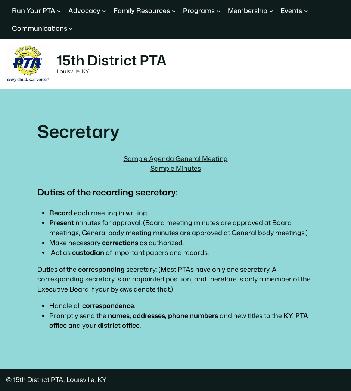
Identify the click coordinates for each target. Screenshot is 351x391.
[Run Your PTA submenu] (59, 11)
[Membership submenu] (271, 11)
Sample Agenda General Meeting (176, 158)
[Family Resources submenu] (174, 11)
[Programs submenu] (219, 11)
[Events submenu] (306, 11)
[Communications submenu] (71, 29)
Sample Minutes (175, 168)
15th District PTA (112, 60)
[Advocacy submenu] (104, 11)
